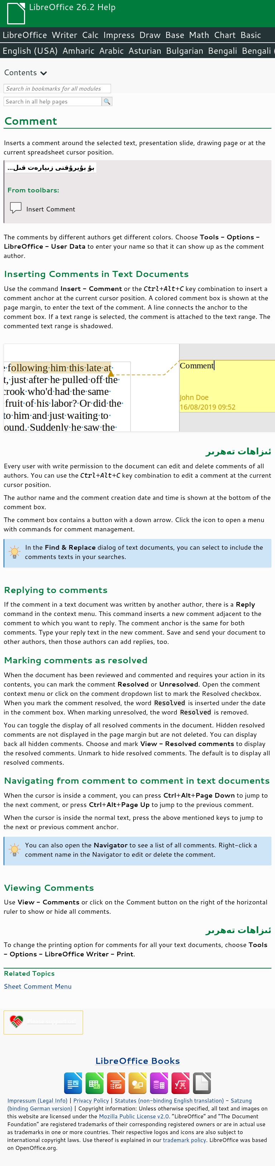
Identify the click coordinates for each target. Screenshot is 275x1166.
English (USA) (30, 50)
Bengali (222, 50)
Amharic (78, 50)
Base (174, 35)
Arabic (111, 50)
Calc (90, 35)
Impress (119, 35)
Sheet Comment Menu (38, 986)
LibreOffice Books (137, 1060)
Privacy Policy (91, 1100)
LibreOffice (24, 35)
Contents (20, 72)
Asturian (144, 50)
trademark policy (184, 1140)
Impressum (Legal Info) (37, 1100)
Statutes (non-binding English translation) (169, 1100)
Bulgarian (184, 50)
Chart (224, 35)
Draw (149, 35)
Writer (64, 35)
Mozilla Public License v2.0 (134, 1116)
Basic (250, 35)
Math (199, 35)
